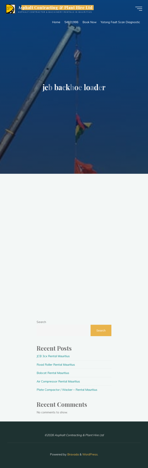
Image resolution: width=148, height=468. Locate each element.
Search (41, 322)
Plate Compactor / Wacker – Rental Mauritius (67, 390)
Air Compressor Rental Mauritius (58, 381)
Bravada (72, 454)
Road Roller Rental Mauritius (56, 364)
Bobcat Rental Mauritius (53, 373)
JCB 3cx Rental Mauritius (53, 356)
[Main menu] (138, 9)
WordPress (90, 454)
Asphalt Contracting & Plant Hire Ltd (55, 7)
